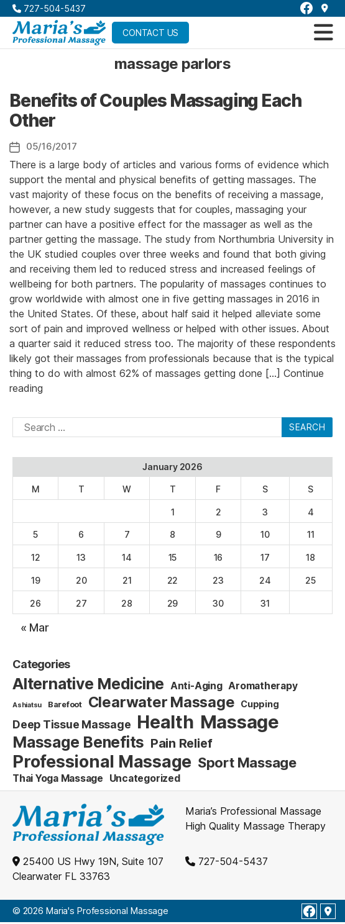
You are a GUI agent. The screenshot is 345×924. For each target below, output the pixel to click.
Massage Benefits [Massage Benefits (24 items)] (78, 742)
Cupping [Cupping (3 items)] (259, 704)
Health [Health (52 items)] (165, 722)
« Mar (35, 627)
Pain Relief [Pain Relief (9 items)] (181, 743)
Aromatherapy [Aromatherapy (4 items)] (262, 686)
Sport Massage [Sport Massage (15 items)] (247, 762)
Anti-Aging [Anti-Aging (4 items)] (196, 686)
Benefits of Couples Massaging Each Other (155, 110)
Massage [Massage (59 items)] (239, 722)
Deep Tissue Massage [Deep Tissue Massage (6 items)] (71, 724)
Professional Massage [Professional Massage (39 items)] (101, 761)
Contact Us (150, 32)
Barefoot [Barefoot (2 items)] (65, 704)
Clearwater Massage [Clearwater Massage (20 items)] (161, 702)
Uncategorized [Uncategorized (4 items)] (144, 778)
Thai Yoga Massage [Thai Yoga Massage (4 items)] (57, 778)
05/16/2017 (51, 146)
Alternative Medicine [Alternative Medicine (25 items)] (88, 683)
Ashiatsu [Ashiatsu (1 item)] (27, 705)
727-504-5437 (49, 8)
